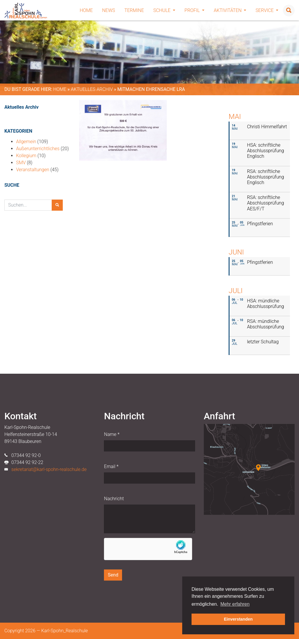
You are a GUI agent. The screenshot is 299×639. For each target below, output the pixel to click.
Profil (194, 10)
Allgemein (26, 141)
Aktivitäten (230, 10)
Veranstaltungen (32, 169)
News (108, 10)
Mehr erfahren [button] (235, 604)
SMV (21, 162)
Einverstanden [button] (238, 619)
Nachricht (114, 498)
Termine (134, 10)
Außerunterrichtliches (38, 148)
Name (111, 434)
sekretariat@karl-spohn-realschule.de (49, 469)
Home (86, 10)
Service (266, 10)
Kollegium (26, 155)
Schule (164, 10)
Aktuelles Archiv (92, 89)
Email (111, 466)
